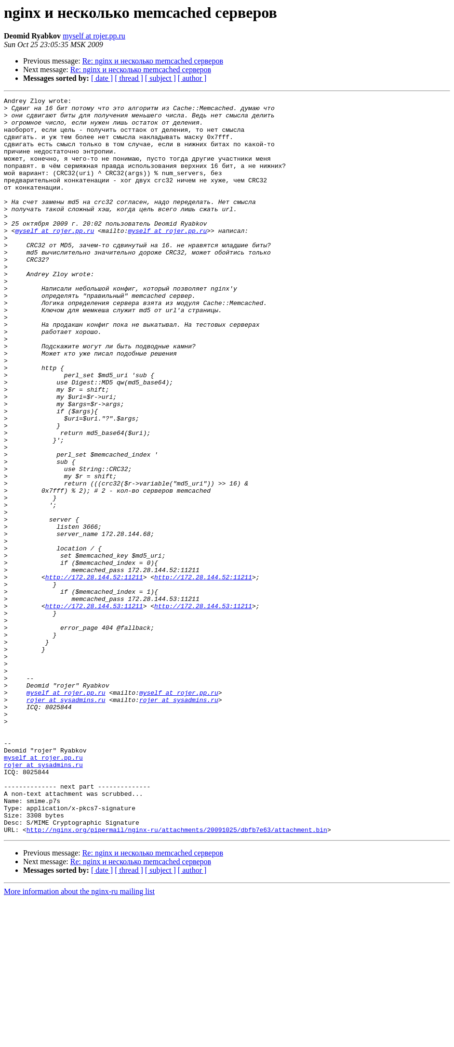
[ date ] (102, 78)
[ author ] (192, 78)
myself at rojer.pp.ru (94, 36)
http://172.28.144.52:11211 (94, 673)
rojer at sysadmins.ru (66, 821)
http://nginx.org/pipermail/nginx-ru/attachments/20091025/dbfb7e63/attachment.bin (177, 976)
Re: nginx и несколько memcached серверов (152, 61)
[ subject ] (160, 78)
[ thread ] (129, 78)
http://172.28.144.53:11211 (94, 708)
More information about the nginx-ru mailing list (79, 1038)
